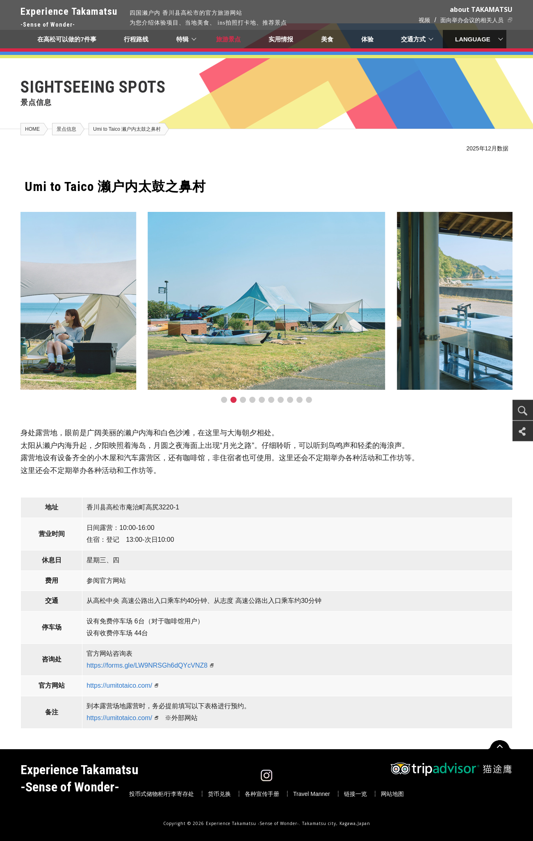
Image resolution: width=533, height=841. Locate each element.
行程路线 (136, 39)
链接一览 (355, 794)
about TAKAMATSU (481, 9)
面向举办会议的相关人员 (471, 20)
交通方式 (413, 39)
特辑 (182, 39)
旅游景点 (228, 39)
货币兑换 (219, 794)
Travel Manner (311, 794)
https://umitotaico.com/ (119, 685)
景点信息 (66, 129)
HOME (32, 129)
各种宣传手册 (262, 794)
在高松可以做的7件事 (66, 39)
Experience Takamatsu (68, 18)
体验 (367, 39)
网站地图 (392, 794)
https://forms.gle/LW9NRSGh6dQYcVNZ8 (147, 665)
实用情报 (281, 39)
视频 (424, 20)
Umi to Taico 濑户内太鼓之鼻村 (127, 129)
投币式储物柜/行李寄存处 (161, 794)
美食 (327, 39)
